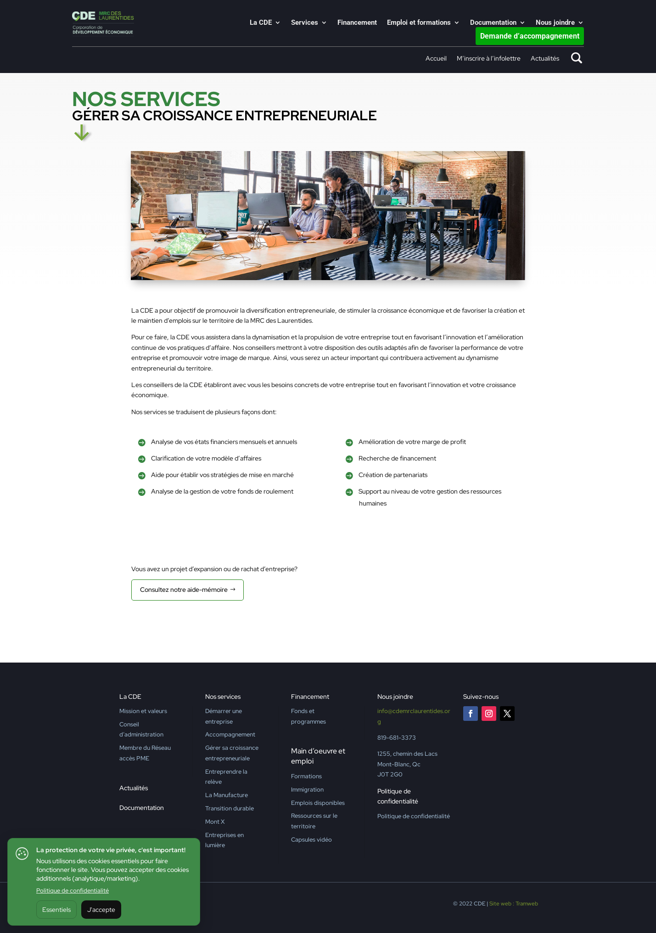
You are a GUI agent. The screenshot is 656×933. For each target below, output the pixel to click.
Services (304, 23)
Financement (357, 23)
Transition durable (229, 808)
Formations (306, 776)
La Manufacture (226, 795)
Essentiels (56, 909)
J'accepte (101, 909)
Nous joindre (555, 23)
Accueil (436, 58)
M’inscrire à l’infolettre (489, 58)
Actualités (545, 58)
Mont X (214, 822)
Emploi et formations (419, 23)
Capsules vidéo (311, 839)
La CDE (261, 23)
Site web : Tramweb (513, 903)
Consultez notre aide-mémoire (184, 589)
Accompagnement (230, 734)
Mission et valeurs (143, 711)
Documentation (493, 23)
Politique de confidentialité (72, 890)
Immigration (307, 789)
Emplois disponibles (318, 803)
